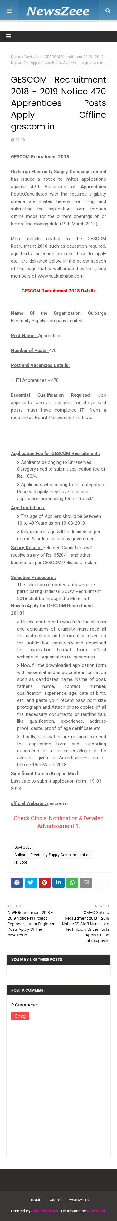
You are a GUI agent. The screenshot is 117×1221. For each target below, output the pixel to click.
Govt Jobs (32, 57)
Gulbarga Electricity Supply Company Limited (52, 855)
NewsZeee (96, 1211)
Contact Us (79, 1200)
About (55, 1200)
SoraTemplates (44, 1211)
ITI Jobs (21, 862)
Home (16, 57)
